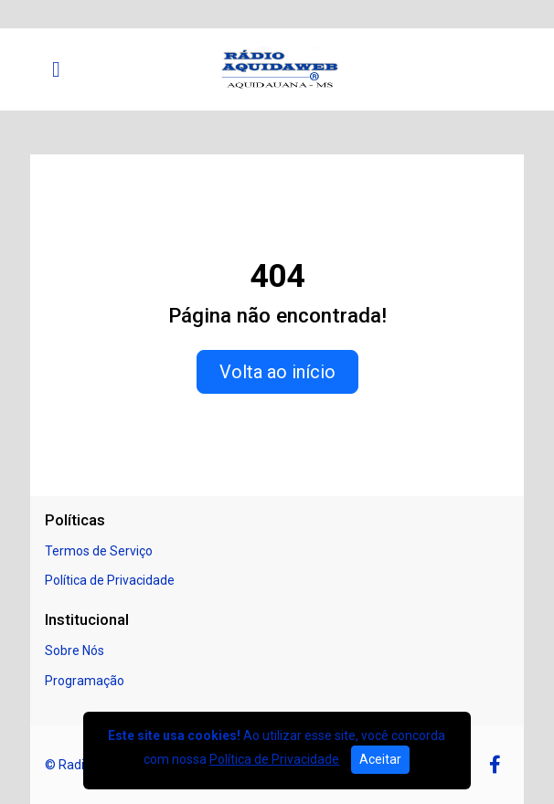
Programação (84, 680)
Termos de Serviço (99, 551)
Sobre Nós (74, 650)
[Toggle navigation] (56, 69)
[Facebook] (495, 765)
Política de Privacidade (110, 580)
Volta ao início (277, 372)
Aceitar (380, 759)
